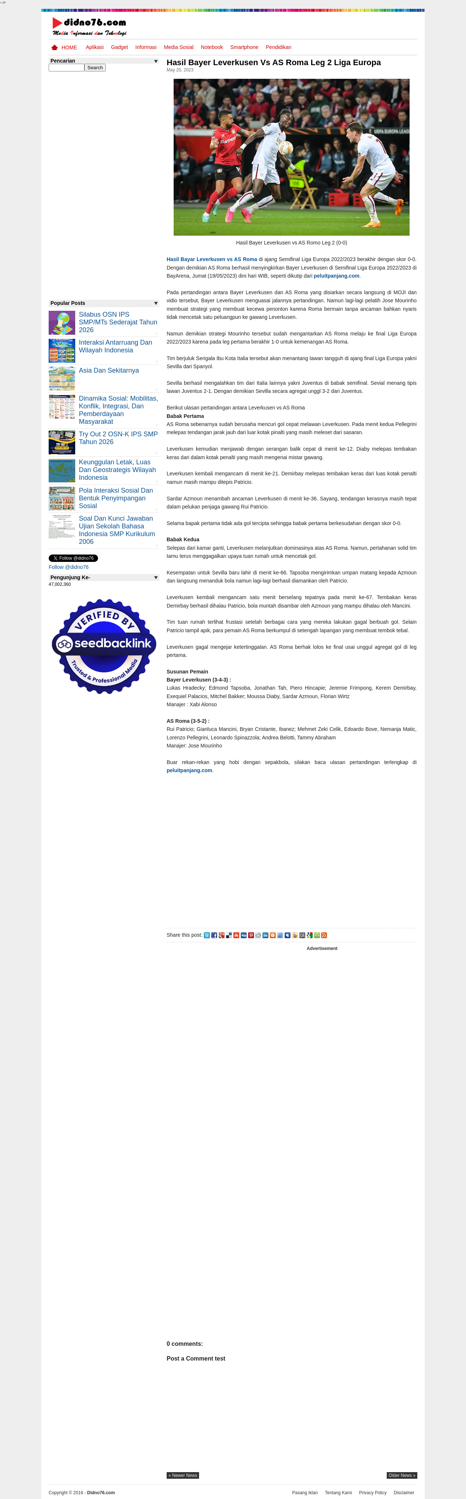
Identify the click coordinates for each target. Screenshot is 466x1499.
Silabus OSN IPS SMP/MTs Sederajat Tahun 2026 (118, 322)
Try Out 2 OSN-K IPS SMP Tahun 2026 (118, 438)
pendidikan (278, 47)
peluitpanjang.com (336, 276)
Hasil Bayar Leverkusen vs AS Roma (212, 259)
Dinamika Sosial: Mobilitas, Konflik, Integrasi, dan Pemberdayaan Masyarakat (118, 410)
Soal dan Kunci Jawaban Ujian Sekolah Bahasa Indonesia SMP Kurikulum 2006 (117, 530)
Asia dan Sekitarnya (109, 370)
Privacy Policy (373, 1492)
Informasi (146, 47)
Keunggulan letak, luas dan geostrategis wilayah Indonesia (117, 469)
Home (69, 47)
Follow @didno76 (68, 567)
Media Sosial (179, 47)
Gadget (119, 47)
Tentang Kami (338, 1492)
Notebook (212, 47)
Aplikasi (95, 47)
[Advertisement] (292, 849)
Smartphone (244, 47)
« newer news (182, 1475)
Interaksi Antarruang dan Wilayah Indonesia (115, 346)
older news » (402, 1475)
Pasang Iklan (304, 1492)
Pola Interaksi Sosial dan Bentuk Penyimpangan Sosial (116, 498)
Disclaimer (404, 1492)
